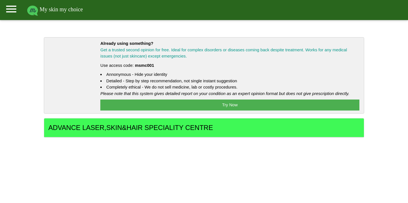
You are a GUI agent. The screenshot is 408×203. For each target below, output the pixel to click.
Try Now (230, 104)
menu (11, 9)
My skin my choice (55, 9)
